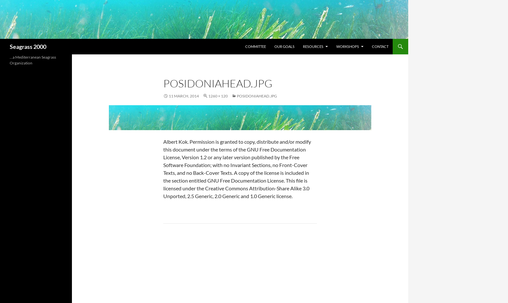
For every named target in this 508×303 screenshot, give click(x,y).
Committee (255, 46)
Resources (313, 46)
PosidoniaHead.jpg (257, 96)
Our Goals (284, 46)
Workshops (347, 46)
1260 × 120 (218, 96)
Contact (380, 46)
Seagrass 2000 (28, 46)
